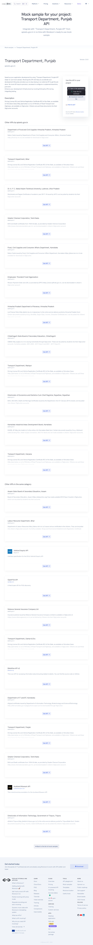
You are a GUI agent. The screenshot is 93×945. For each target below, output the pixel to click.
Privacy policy (81, 908)
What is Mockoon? (18, 883)
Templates (66, 887)
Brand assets (81, 896)
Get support (81, 890)
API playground (67, 881)
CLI (49, 929)
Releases (36, 893)
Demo (79, 4)
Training (36, 903)
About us (80, 881)
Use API (46, 145)
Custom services (53, 910)
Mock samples (9, 47)
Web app (52, 923)
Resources (68, 4)
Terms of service (82, 905)
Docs (35, 881)
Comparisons (38, 909)
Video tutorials (38, 900)
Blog (35, 890)
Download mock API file (76, 98)
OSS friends (81, 900)
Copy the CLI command (76, 93)
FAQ (35, 887)
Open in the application (76, 88)
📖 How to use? (70, 105)
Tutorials (36, 896)
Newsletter (80, 893)
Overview (51, 881)
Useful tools (66, 893)
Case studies (38, 912)
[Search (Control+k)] (20, 4)
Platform (35, 4)
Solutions (56, 4)
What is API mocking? (19, 918)
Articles (36, 906)
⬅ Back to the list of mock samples (46, 846)
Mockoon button (80, 112)
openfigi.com (11, 582)
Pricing (46, 4)
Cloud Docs (37, 884)
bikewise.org (11, 670)
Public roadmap (82, 887)
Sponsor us (80, 884)
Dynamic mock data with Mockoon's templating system (20, 910)
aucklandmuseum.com (19, 788)
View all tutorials (18, 927)
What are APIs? (17, 915)
